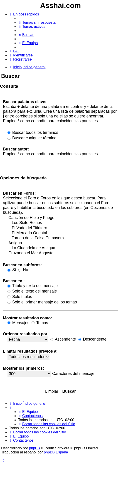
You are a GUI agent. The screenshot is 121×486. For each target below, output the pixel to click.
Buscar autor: (16, 149)
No (23, 269)
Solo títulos (19, 296)
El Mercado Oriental (63, 233)
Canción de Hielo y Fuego (63, 217)
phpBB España (56, 452)
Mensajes (18, 323)
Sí (11, 269)
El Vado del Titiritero (63, 228)
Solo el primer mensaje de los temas (42, 302)
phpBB (34, 448)
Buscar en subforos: (22, 265)
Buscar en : (14, 281)
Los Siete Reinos (63, 222)
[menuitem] (37, 22)
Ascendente (63, 339)
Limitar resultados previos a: (30, 351)
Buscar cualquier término (32, 138)
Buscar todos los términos (32, 132)
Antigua (63, 243)
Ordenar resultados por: (26, 334)
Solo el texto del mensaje (32, 291)
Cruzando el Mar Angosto (63, 253)
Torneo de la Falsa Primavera (63, 238)
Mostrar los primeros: (23, 368)
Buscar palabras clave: (25, 101)
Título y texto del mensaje (32, 285)
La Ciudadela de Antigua (63, 248)
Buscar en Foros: (19, 193)
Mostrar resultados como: (27, 318)
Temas (40, 323)
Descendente (92, 339)
